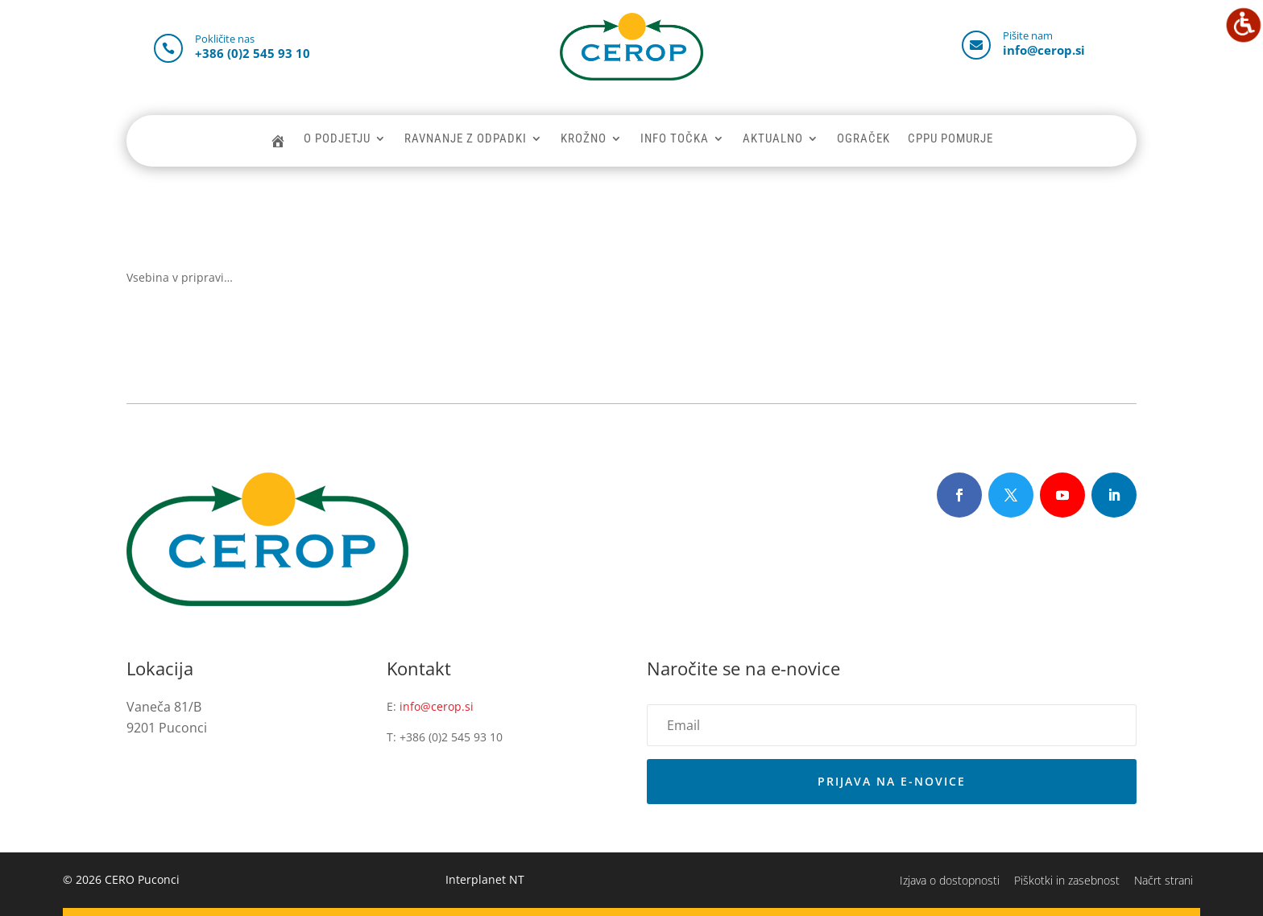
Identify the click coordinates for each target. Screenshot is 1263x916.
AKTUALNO (773, 139)
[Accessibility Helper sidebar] (1243, 25)
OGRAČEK (863, 139)
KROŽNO (584, 139)
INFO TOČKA (674, 139)
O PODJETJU (337, 139)
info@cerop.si (437, 706)
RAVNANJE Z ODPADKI (465, 139)
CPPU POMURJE (950, 139)
